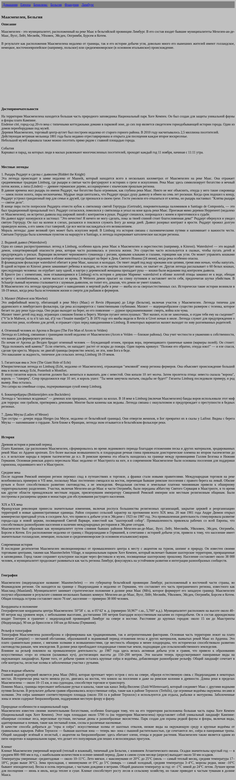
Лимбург (87, 5)
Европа (25, 5)
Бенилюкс (40, 5)
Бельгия (56, 5)
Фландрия (72, 5)
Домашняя (10, 5)
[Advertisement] (101, 80)
